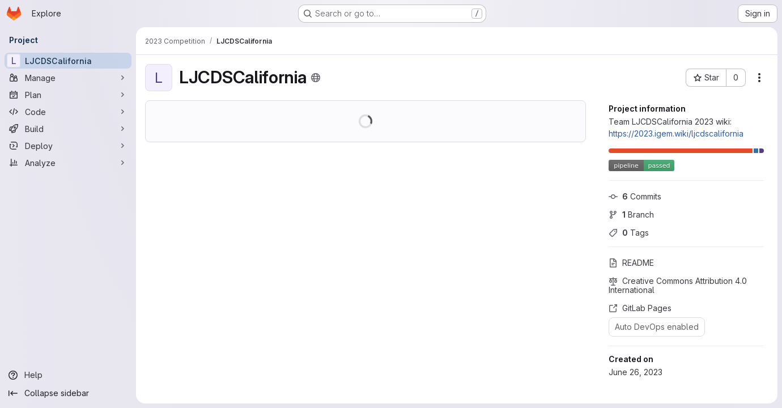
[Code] (68, 112)
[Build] (68, 129)
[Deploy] (68, 146)
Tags (629, 232)
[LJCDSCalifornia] (68, 61)
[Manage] (68, 78)
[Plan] (68, 95)
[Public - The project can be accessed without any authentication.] (315, 77)
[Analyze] (68, 163)
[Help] (68, 375)
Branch (631, 214)
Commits (635, 196)
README (631, 262)
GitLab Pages (640, 308)
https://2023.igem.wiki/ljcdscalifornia (676, 133)
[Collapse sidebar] (68, 393)
